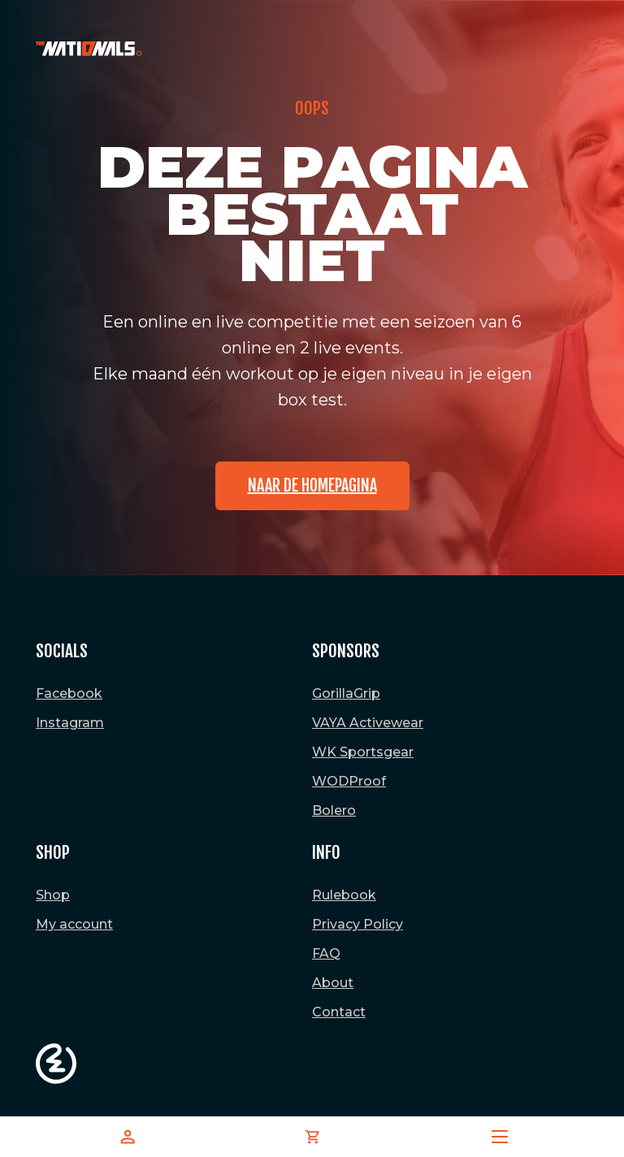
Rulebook (344, 895)
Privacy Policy (357, 924)
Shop (53, 895)
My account (74, 924)
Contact (339, 1012)
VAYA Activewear (367, 722)
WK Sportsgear (363, 752)
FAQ (326, 953)
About (332, 982)
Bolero (334, 810)
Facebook (69, 693)
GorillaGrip (346, 693)
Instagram (70, 722)
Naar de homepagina (312, 485)
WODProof (349, 781)
